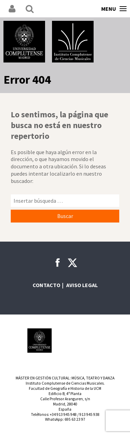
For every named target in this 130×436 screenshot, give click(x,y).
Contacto (46, 285)
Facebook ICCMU (57, 262)
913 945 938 (89, 414)
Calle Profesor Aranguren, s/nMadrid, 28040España (65, 404)
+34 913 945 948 (63, 414)
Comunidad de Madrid (90, 340)
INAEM (65, 340)
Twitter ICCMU (72, 263)
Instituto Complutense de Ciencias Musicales (73, 41)
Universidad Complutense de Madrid (24, 41)
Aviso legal (82, 285)
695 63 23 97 (74, 419)
